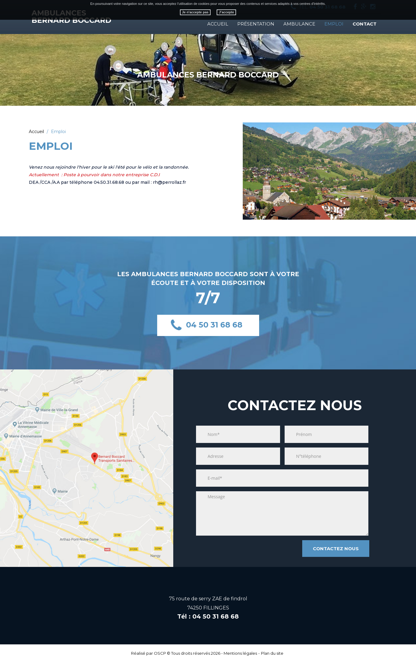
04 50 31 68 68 (214, 324)
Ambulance (299, 24)
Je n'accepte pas (195, 12)
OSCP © (162, 653)
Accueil (217, 24)
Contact (365, 24)
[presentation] (240, 549)
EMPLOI (333, 24)
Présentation (255, 24)
